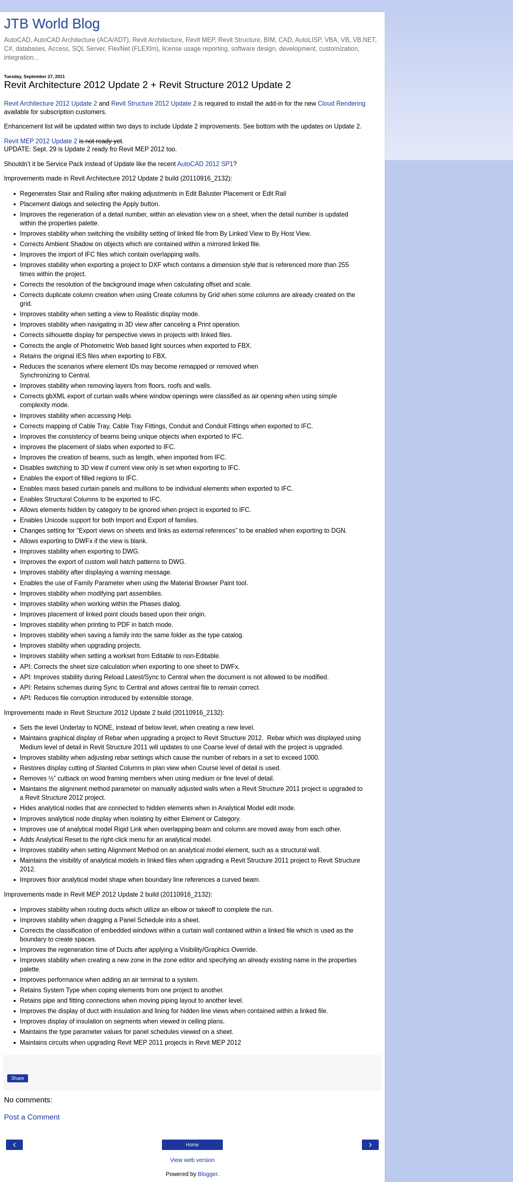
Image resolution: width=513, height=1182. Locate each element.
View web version (192, 1160)
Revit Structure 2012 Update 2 (154, 103)
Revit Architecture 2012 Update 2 (50, 103)
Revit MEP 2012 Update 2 (40, 141)
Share (17, 1078)
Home (192, 1145)
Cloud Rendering (342, 103)
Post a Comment (32, 1117)
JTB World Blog (52, 23)
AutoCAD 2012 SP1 (205, 164)
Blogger (208, 1174)
